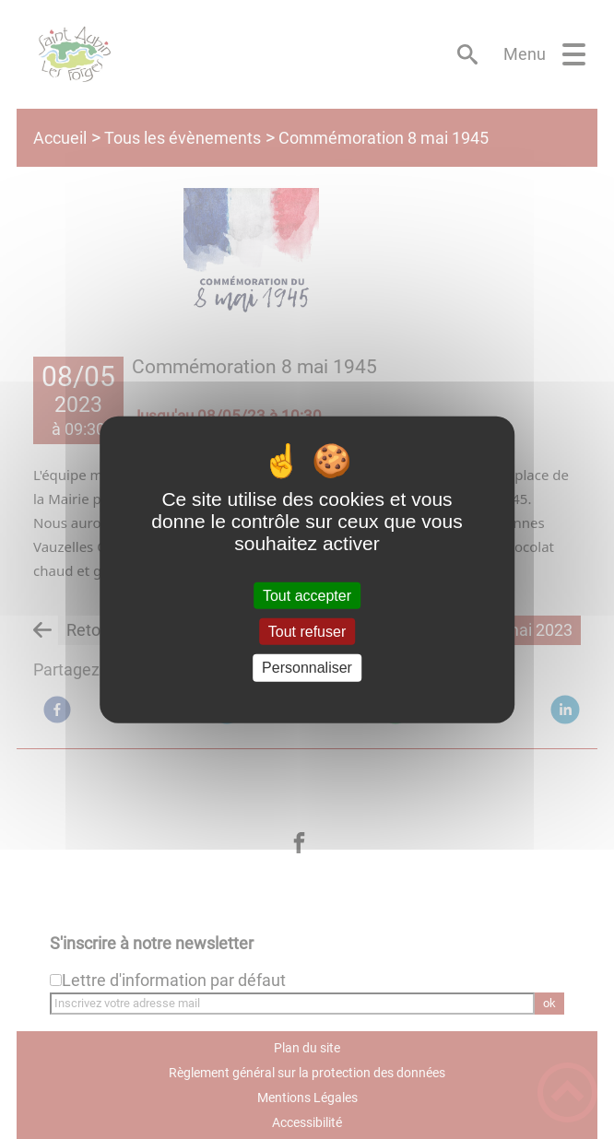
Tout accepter (307, 596)
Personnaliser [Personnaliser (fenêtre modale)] (307, 667)
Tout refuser (307, 632)
